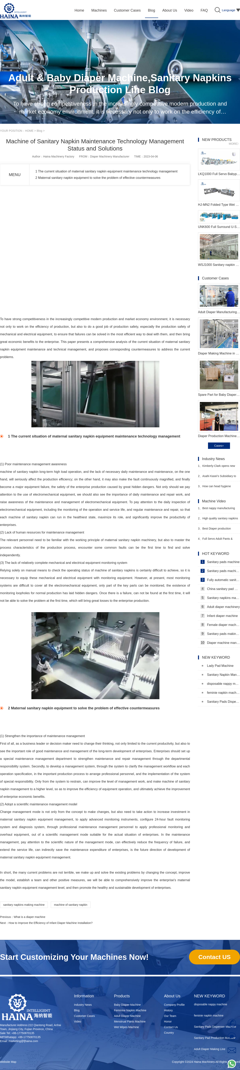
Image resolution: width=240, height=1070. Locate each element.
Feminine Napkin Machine (130, 1010)
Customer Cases (84, 1016)
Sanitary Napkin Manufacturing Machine (221, 674)
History (168, 1010)
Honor (168, 1021)
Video (77, 1021)
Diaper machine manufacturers (220, 643)
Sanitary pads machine (220, 562)
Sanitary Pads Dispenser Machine (221, 701)
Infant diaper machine (219, 616)
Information (84, 996)
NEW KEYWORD (209, 996)
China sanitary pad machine (220, 589)
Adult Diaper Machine (127, 1016)
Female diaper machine (220, 625)
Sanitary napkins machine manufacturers (220, 598)
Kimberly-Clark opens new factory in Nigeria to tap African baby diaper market (217, 467)
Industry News (83, 1004)
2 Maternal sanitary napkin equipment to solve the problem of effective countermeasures (97, 177)
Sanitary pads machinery (220, 571)
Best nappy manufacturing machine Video (216, 510)
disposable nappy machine (221, 683)
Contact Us (171, 1027)
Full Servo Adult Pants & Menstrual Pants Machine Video (217, 540)
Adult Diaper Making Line (209, 1050)
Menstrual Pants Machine (130, 1021)
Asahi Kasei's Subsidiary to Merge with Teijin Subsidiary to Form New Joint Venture (217, 477)
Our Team (170, 1016)
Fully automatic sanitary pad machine (220, 580)
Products (122, 996)
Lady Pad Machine (218, 665)
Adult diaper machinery (220, 607)
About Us (172, 996)
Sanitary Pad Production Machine (215, 1038)
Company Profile (174, 1004)
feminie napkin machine (221, 692)
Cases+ (219, 445)
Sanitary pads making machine (220, 634)
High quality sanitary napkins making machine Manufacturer (218, 520)
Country (169, 1032)
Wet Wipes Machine (126, 1027)
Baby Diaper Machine (127, 1004)
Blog (39, 130)
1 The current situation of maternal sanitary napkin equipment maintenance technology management (106, 171)
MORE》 (234, 143)
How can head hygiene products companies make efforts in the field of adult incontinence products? (218, 488)
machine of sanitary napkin (70, 904)
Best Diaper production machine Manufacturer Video (216, 530)
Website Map (8, 1061)
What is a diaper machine (29, 917)
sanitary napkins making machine (24, 904)
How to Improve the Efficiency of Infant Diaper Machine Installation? (51, 922)
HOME (29, 130)
